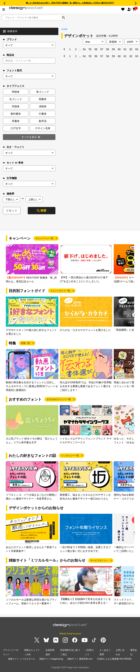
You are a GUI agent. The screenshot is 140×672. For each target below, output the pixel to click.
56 (95, 49)
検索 (41, 210)
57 (101, 49)
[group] (32, 263)
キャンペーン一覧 (44, 238)
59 (113, 49)
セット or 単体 (13, 162)
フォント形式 (12, 70)
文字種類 (10, 178)
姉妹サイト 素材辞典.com (79, 659)
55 (90, 49)
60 (119, 49)
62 (130, 49)
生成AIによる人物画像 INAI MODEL (114, 659)
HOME (64, 29)
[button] (134, 263)
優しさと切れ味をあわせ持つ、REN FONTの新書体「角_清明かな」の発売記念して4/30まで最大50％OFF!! (70, 3)
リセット (12, 210)
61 (125, 49)
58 (107, 49)
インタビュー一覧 (70, 455)
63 (136, 49)
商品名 (8, 54)
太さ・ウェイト (13, 146)
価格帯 (8, 193)
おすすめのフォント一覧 (59, 399)
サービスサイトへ (99, 560)
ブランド (10, 39)
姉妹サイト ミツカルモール (21, 659)
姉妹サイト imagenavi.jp (51, 659)
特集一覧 (25, 343)
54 (84, 49)
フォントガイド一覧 (60, 290)
